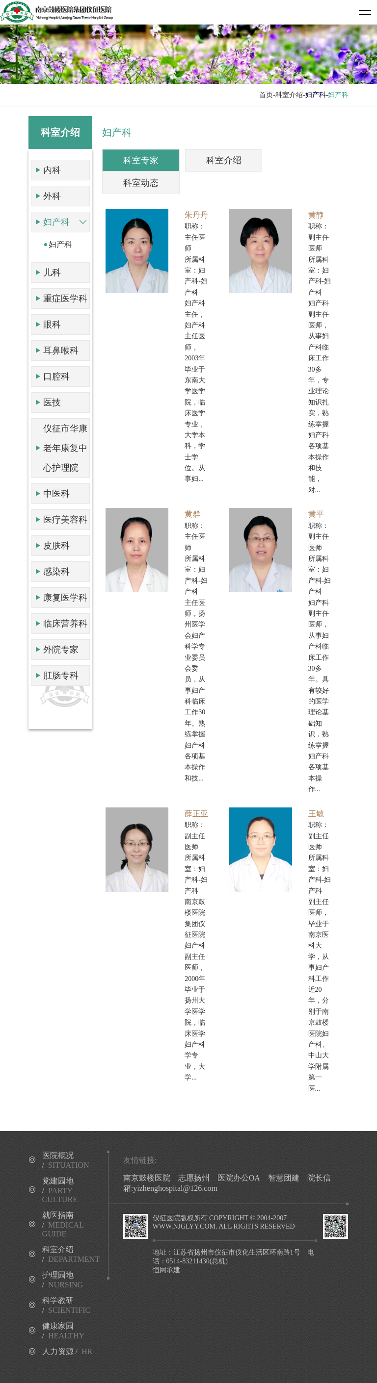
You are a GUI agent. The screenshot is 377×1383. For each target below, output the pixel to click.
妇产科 (56, 222)
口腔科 (56, 376)
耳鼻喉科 (61, 350)
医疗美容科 (65, 520)
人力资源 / (67, 1351)
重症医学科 (65, 298)
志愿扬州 (194, 1178)
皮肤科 (56, 546)
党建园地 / (60, 1190)
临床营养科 (65, 624)
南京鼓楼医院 (146, 1178)
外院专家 (61, 649)
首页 (266, 95)
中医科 (56, 494)
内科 (52, 170)
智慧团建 (283, 1178)
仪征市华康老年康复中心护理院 (65, 448)
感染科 (56, 572)
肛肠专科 (61, 675)
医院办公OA (238, 1178)
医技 (52, 402)
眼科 (52, 324)
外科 (52, 196)
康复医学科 (65, 598)
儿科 (52, 272)
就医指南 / (63, 1224)
